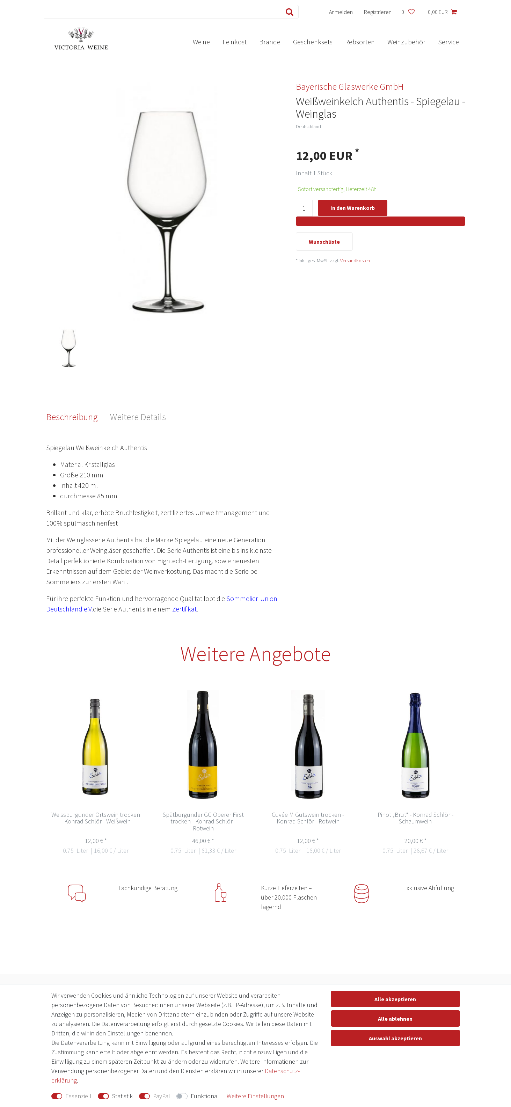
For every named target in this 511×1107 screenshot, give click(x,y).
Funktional (205, 1096)
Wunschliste (324, 241)
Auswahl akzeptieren (395, 1038)
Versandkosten (355, 261)
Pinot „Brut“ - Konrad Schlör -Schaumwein (415, 818)
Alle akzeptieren (395, 999)
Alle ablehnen (395, 1018)
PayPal (161, 1096)
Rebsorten (360, 41)
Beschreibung (72, 417)
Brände (269, 41)
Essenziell (78, 1096)
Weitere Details (138, 417)
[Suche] (288, 12)
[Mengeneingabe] (304, 208)
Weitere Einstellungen (255, 1096)
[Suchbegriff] (160, 12)
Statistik (122, 1096)
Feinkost (234, 41)
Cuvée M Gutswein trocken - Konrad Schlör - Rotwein (308, 818)
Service (448, 41)
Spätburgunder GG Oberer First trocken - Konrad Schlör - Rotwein (203, 822)
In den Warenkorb (352, 207)
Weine (201, 41)
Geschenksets (313, 41)
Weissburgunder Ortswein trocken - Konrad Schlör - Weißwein (95, 818)
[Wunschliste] (408, 12)
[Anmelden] (341, 12)
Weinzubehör (406, 41)
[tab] (78, 417)
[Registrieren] (377, 12)
